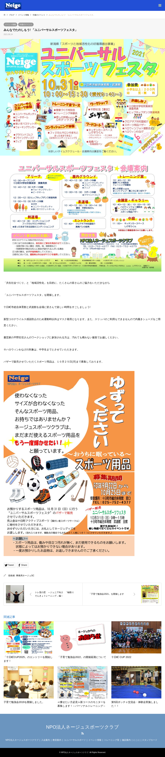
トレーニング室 (111, 740)
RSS (82, 733)
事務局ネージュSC (25, 575)
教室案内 (57, 740)
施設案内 (126, 740)
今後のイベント (26, 24)
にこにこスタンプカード (145, 740)
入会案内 (45, 740)
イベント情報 (10, 24)
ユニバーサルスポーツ (75, 740)
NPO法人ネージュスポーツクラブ (82, 727)
